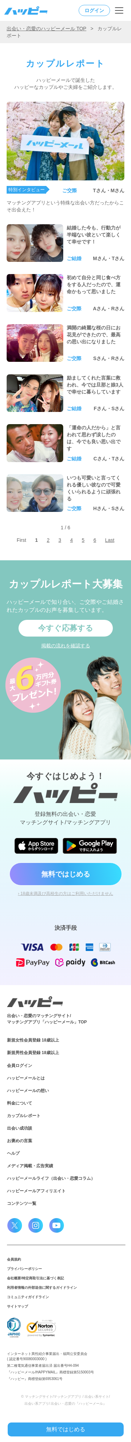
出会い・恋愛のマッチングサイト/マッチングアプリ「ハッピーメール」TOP (47, 1018)
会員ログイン (19, 1065)
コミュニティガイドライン (28, 1297)
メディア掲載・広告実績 (30, 1165)
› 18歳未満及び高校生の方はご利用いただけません (65, 893)
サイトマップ (17, 1306)
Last (109, 540)
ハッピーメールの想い (28, 1090)
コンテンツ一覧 (21, 1203)
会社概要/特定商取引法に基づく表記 (35, 1278)
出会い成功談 (19, 1128)
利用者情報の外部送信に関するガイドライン (42, 1287)
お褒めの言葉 (19, 1140)
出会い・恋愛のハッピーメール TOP (46, 28)
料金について (19, 1103)
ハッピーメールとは (26, 1078)
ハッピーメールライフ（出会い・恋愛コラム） (51, 1178)
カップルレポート (24, 1115)
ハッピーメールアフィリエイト (36, 1190)
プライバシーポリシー (24, 1269)
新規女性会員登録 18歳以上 (33, 1040)
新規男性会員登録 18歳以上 (33, 1052)
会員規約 (14, 1259)
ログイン (94, 10)
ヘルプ (13, 1153)
